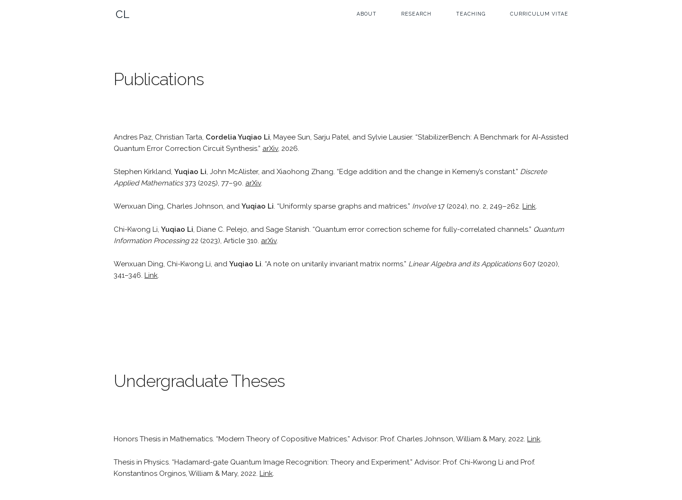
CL (123, 14)
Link (529, 206)
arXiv (270, 148)
